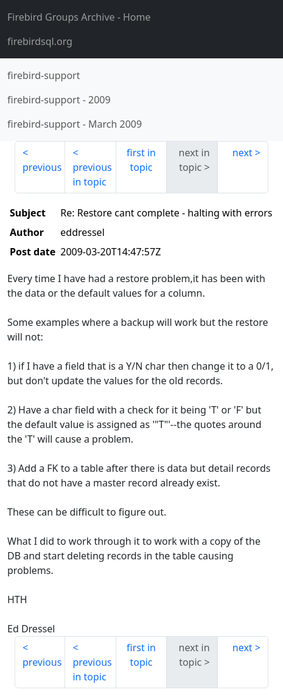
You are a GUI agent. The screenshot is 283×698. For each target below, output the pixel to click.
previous (42, 167)
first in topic (141, 160)
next (242, 152)
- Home (79, 17)
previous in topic (91, 174)
